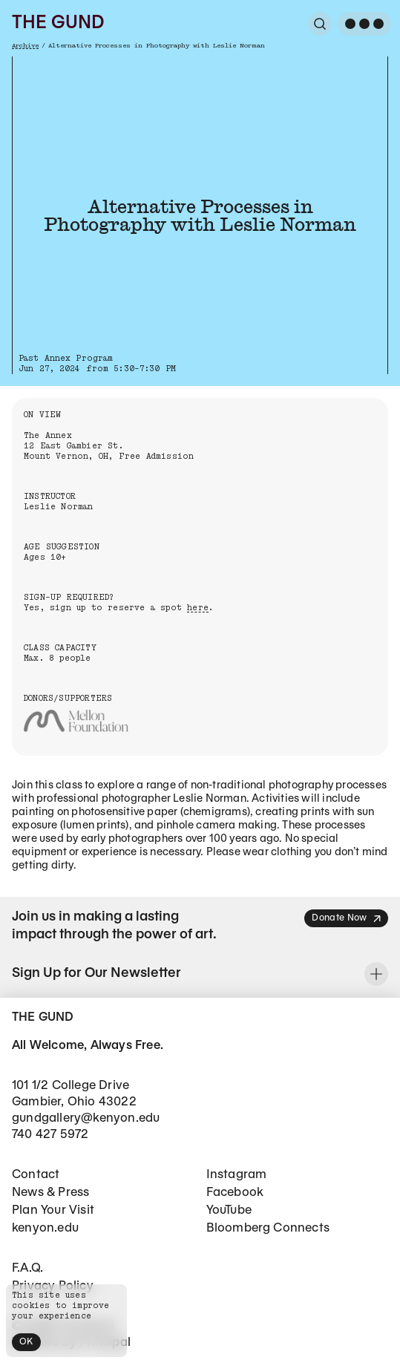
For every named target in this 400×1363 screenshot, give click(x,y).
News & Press (50, 1192)
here (198, 607)
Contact (35, 1174)
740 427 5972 (50, 1134)
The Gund (58, 24)
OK (26, 1342)
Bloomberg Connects (268, 1228)
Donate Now (347, 919)
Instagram (236, 1174)
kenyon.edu (45, 1228)
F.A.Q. (27, 1268)
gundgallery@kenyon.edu (86, 1118)
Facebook (235, 1192)
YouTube (229, 1210)
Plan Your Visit (53, 1210)
